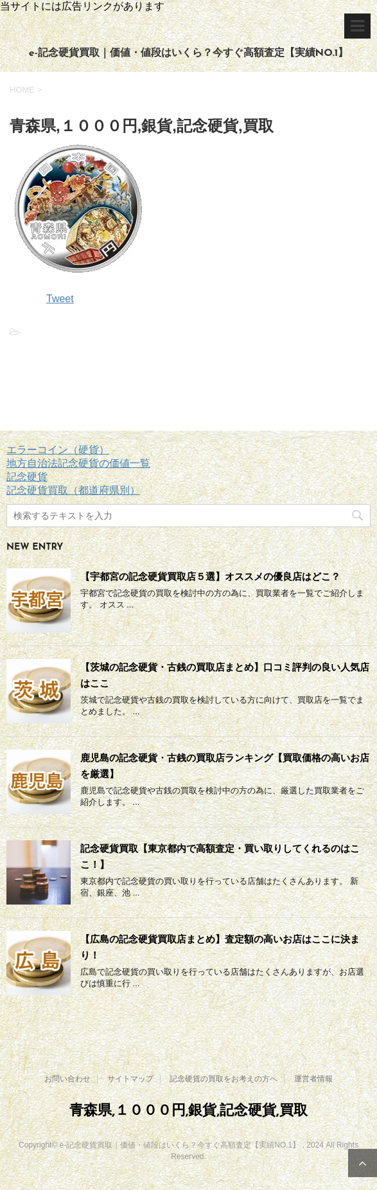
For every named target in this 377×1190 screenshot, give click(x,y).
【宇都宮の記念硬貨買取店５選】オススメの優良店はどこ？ (210, 576)
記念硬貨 (27, 476)
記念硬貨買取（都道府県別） (73, 490)
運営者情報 (313, 1078)
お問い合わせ (67, 1078)
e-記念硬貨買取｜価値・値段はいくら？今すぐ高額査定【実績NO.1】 (188, 53)
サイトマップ (130, 1078)
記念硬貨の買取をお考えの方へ (223, 1078)
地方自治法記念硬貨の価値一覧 (78, 463)
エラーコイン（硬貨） (57, 449)
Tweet (60, 298)
